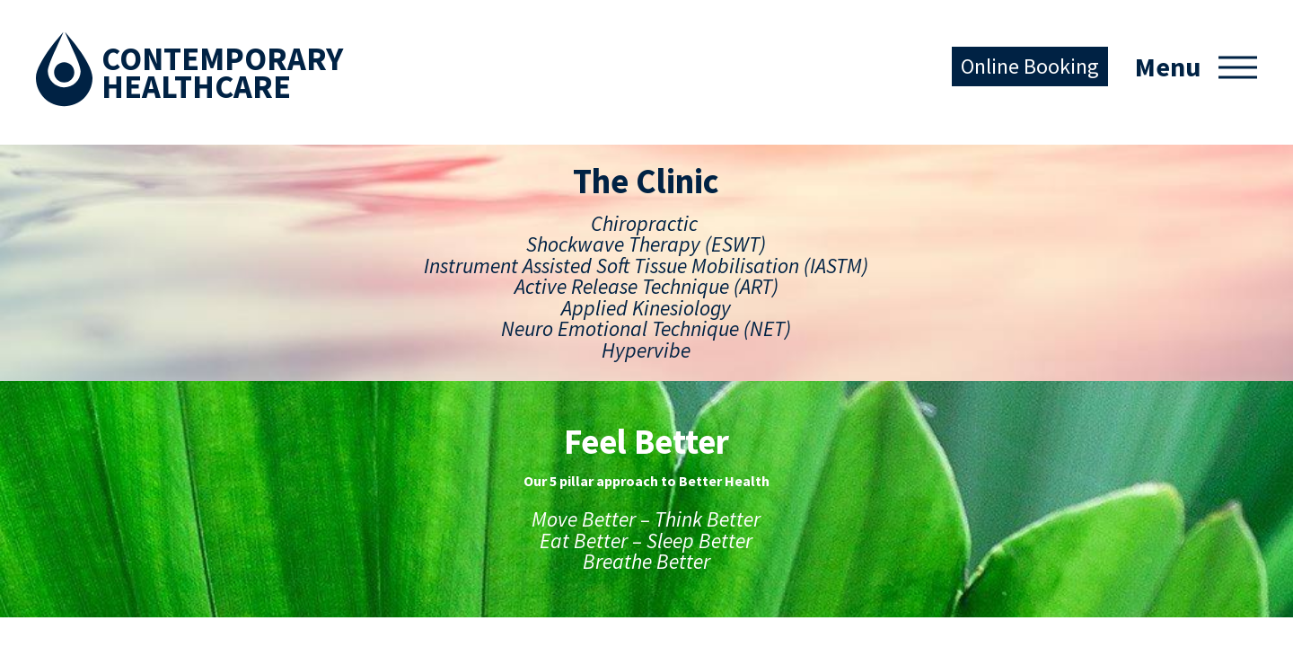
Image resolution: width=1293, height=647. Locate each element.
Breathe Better (279, 565)
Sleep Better (270, 536)
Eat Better (264, 507)
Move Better (271, 449)
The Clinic (72, 420)
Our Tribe (260, 594)
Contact (67, 536)
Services (68, 449)
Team (59, 478)
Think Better (271, 478)
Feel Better (266, 420)
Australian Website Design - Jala (1167, 609)
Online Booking (1030, 66)
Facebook (425, 428)
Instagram (479, 427)
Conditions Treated (105, 507)
